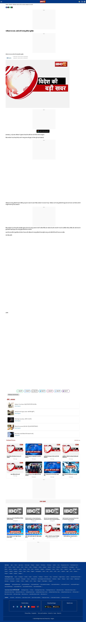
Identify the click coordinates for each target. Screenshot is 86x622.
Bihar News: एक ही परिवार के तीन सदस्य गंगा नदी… (24, 433)
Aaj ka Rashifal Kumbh (16, 584)
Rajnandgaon (44, 581)
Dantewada (55, 577)
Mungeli (50, 581)
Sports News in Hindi (26, 597)
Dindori (26, 567)
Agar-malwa (21, 565)
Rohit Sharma (18, 597)
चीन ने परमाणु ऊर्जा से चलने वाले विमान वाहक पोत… (51, 475)
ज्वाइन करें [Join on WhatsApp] (19, 391)
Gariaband (18, 579)
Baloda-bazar (77, 579)
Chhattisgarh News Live (50, 590)
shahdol (10, 573)
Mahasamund (33, 579)
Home (7, 4)
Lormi (31, 581)
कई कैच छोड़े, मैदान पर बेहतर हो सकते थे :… (71, 536)
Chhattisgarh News (24, 590)
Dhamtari (46, 577)
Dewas (14, 567)
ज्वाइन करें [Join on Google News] (57, 391)
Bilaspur (63, 579)
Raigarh (39, 581)
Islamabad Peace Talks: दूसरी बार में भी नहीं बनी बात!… (33, 475)
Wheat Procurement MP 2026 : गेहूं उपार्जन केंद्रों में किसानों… (26, 426)
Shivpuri (6, 571)
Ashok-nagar (27, 565)
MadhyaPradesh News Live (66, 592)
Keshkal (25, 577)
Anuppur (37, 565)
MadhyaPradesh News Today (54, 592)
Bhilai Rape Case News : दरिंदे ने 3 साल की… (23, 419)
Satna (74, 569)
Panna (54, 567)
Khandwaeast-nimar (74, 565)
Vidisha (20, 571)
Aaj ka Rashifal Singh (75, 584)
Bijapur (59, 579)
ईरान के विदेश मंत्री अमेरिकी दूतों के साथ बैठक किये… (70, 475)
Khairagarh (23, 579)
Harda (53, 569)
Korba (16, 577)
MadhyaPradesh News (30, 592)
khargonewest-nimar (65, 565)
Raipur (35, 581)
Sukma (22, 581)
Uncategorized (15, 520)
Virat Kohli (12, 597)
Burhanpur (37, 569)
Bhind (29, 569)
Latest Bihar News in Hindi (34, 594)
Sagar (70, 569)
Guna (58, 565)
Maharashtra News (60, 590)
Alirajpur (32, 565)
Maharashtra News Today (9, 592)
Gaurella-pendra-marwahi (75, 577)
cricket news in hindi (65, 597)
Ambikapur (41, 577)
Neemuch (58, 567)
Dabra (30, 567)
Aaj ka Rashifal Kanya (8, 586)
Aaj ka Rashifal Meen (25, 584)
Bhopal (24, 569)
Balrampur (7, 581)
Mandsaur (15, 569)
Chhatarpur (49, 565)
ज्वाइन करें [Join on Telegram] (42, 391)
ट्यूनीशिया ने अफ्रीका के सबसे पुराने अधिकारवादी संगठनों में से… (70, 457)
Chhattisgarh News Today (39, 590)
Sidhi (55, 571)
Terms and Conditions (42, 613)
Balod (68, 579)
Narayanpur (12, 581)
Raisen (28, 571)
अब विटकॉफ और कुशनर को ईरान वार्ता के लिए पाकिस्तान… (51, 457)
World (10, 4)
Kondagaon (21, 577)
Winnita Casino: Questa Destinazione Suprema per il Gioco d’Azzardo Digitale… (52, 519)
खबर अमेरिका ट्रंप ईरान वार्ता (15, 474)
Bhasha (9, 58)
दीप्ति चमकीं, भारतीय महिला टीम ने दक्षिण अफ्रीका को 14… (33, 537)
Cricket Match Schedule (55, 597)
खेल (15, 539)
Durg (51, 577)
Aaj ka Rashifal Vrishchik (27, 586)
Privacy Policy (28, 613)
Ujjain (12, 565)
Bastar (72, 579)
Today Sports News (45, 597)
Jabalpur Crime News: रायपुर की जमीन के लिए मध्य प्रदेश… (26, 404)
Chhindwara (43, 565)
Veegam (52, 619)
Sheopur (78, 569)
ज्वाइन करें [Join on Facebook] (27, 391)
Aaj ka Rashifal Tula (17, 586)
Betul (32, 569)
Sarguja (26, 581)
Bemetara (54, 579)
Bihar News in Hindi (8, 594)
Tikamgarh (35, 567)
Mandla (20, 569)
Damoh (18, 567)
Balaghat (42, 569)
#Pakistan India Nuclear (13, 395)
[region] (44, 19)
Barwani (49, 567)
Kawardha (35, 577)
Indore (15, 565)
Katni (6, 567)
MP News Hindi (75, 592)
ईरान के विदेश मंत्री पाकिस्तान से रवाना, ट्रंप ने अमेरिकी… (14, 457)
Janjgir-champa (62, 577)
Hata (47, 571)
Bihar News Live (25, 594)
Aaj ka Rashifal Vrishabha (45, 584)
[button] (1, 2)
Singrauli (66, 569)
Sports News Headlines (36, 597)
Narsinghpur (71, 567)
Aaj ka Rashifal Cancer (65, 584)
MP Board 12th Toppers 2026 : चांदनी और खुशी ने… (25, 411)
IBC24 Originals (18, 406)
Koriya (28, 579)
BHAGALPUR (17, 435)
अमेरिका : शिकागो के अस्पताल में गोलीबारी (52, 536)
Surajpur (18, 581)
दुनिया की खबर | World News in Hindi (52, 537)
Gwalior (54, 565)
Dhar (77, 567)
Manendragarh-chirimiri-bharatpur (44, 579)
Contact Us (50, 613)
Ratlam (6, 569)
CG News (31, 590)
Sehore (57, 569)
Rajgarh (32, 571)
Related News (10, 440)
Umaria (9, 567)
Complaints (34, 613)
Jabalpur (44, 567)
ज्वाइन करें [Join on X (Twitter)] (34, 391)
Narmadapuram (65, 567)
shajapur (20, 573)
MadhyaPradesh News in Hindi (41, 592)
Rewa (24, 571)
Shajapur (15, 571)
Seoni (62, 569)
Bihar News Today (17, 594)
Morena (10, 569)
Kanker (30, 577)
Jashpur (67, 577)
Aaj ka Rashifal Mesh (35, 584)
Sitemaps (33, 607)
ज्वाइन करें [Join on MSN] (66, 391)
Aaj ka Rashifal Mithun (55, 584)
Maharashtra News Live (20, 592)
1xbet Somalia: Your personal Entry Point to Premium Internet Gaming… (71, 519)
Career (55, 613)
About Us (59, 613)
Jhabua (40, 567)
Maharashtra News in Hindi (70, 590)
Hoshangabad (48, 569)
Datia (22, 567)
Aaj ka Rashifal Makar (37, 586)
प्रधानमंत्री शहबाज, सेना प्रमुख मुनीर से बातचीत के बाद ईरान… (33, 457)
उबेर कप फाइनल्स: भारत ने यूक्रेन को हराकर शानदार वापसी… (14, 537)
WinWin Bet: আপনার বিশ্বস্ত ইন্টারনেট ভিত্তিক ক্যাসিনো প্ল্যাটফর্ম (15, 519)
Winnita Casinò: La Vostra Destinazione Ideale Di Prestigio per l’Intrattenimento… (33, 519)
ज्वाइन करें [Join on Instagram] (50, 391)
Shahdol (10, 571)
